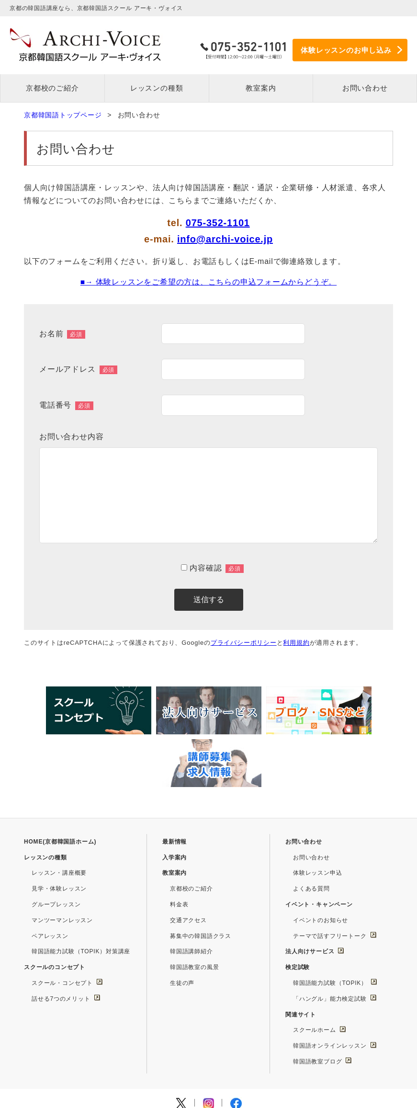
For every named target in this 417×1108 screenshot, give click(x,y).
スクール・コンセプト (62, 926)
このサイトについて (236, 1064)
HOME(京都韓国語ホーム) (60, 784)
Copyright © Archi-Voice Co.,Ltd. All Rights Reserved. (208, 1094)
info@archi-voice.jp (225, 239)
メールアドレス (78, 370)
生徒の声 (182, 926)
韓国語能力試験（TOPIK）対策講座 (81, 894)
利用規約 (296, 642)
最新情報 (174, 784)
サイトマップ (175, 1064)
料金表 (179, 847)
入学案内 (174, 800)
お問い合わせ (311, 800)
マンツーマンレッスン (62, 863)
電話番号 (66, 405)
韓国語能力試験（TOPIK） (330, 926)
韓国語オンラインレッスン (330, 989)
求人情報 (128, 1064)
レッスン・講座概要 (59, 816)
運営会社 (88, 1064)
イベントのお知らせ (320, 863)
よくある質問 (311, 832)
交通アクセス (188, 863)
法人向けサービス (309, 894)
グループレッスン (56, 847)
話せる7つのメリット (61, 941)
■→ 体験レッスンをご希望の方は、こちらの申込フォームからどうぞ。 (208, 282)
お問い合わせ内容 (71, 437)
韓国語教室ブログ (317, 1004)
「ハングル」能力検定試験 (330, 941)
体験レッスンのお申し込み (346, 50)
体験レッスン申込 (317, 816)
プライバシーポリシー (244, 642)
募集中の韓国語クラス (200, 879)
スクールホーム (314, 973)
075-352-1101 (218, 223)
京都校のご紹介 (191, 832)
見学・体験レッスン (59, 832)
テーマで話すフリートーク (330, 879)
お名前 (62, 334)
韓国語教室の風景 (194, 910)
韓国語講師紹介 (191, 894)
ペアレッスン (50, 879)
